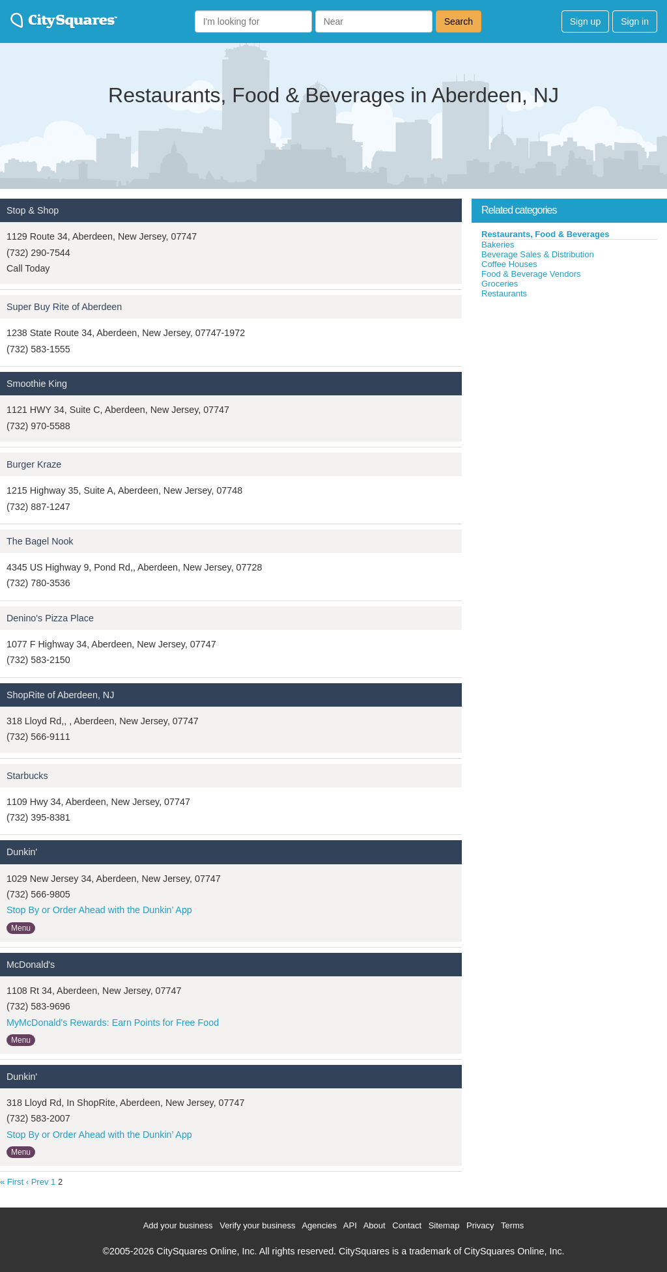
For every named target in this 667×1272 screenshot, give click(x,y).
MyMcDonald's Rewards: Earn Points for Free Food (113, 1022)
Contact (406, 1225)
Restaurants (504, 293)
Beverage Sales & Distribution (537, 254)
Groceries (499, 284)
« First (11, 1182)
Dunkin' (22, 852)
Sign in (635, 21)
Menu (21, 928)
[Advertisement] (569, 396)
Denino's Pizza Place (50, 618)
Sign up (585, 21)
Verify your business (257, 1225)
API (350, 1225)
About (374, 1225)
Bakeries (498, 244)
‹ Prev (37, 1182)
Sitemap (444, 1225)
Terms (512, 1225)
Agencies (319, 1225)
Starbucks (27, 775)
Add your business (178, 1225)
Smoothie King (37, 383)
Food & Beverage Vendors (531, 274)
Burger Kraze (34, 464)
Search (458, 21)
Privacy (480, 1225)
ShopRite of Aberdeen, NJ (60, 695)
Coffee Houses (509, 264)
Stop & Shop (33, 210)
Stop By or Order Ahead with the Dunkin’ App (99, 910)
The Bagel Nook (40, 541)
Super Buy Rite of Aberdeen (64, 307)
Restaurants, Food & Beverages (545, 234)
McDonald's (31, 964)
